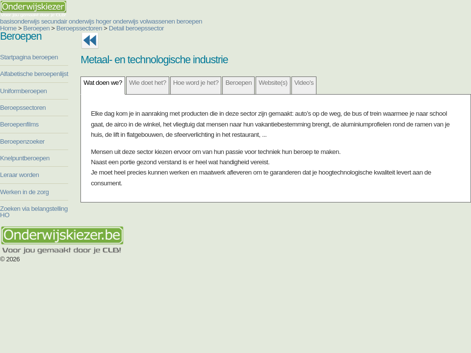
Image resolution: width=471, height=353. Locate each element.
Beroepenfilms (19, 124)
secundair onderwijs (67, 21)
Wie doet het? (147, 82)
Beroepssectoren (79, 28)
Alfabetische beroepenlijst (34, 73)
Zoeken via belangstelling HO (34, 212)
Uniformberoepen (23, 91)
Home (8, 28)
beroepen (189, 21)
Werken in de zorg (24, 192)
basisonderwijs (19, 21)
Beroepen (36, 28)
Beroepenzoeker (22, 141)
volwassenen (157, 21)
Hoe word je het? (196, 82)
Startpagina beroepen (29, 57)
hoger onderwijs (117, 21)
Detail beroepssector (136, 28)
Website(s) (273, 82)
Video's (304, 82)
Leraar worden (19, 174)
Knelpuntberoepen (25, 158)
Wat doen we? (102, 82)
